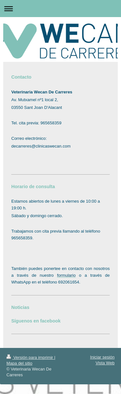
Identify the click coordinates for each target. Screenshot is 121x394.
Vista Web (105, 362)
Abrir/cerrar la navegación (60, 8)
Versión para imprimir (30, 357)
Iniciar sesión (102, 357)
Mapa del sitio (19, 363)
